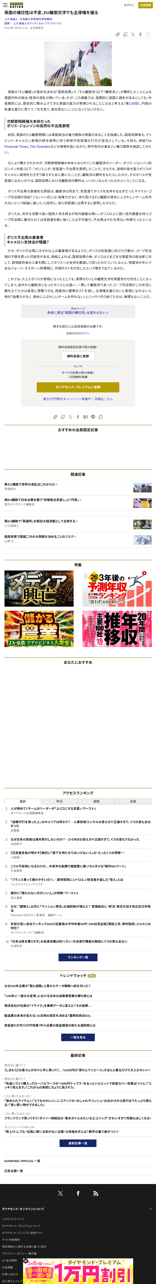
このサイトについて (13, 1219)
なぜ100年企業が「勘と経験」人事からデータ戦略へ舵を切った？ (47, 986)
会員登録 (145, 5)
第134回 (132, 103)
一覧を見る (78, 1037)
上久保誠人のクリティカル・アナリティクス (37, 23)
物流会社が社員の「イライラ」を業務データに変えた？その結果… (47, 1005)
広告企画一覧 (13, 1171)
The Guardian (40, 146)
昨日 (59, 801)
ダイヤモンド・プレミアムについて (21, 1226)
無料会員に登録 (78, 356)
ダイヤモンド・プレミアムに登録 (78, 387)
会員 (133, 801)
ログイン (129, 5)
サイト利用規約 (11, 1239)
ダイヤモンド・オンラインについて (23, 1209)
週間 (96, 801)
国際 (7, 23)
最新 (23, 801)
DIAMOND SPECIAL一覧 (22, 1161)
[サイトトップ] (15, 5)
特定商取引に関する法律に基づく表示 (24, 1246)
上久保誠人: (28, 19)
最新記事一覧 (78, 1143)
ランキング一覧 (78, 957)
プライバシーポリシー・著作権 (19, 1253)
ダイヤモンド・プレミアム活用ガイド (22, 1232)
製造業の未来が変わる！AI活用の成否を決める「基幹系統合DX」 (47, 1015)
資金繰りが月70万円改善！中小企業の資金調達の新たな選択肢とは (50, 1025)
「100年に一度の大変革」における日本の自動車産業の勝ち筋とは (48, 996)
